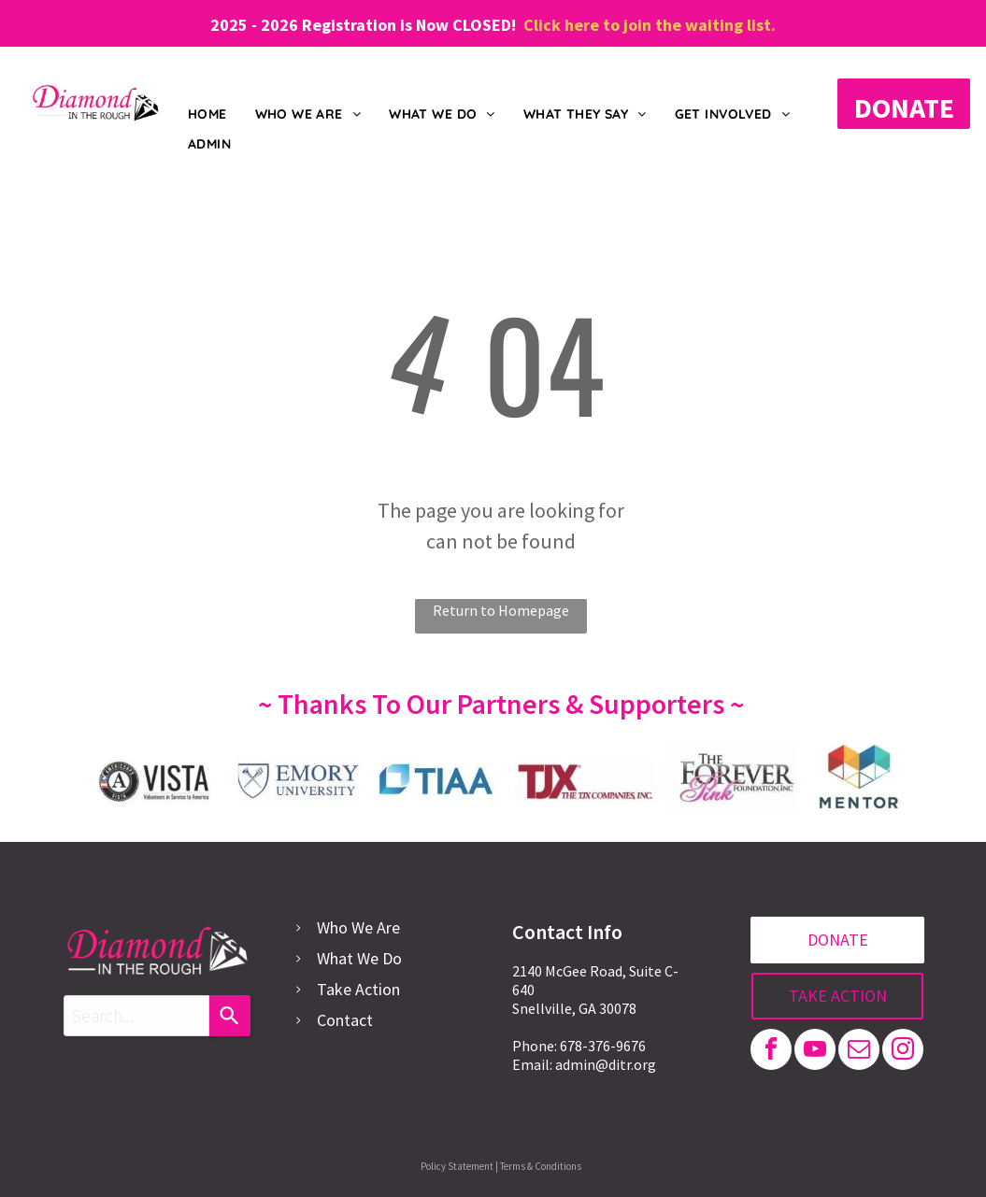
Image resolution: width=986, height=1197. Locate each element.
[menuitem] (207, 115)
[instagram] (902, 1052)
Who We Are (358, 927)
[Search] (229, 1015)
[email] (858, 1052)
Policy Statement (457, 1166)
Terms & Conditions (540, 1166)
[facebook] (771, 1052)
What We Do (359, 958)
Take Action (358, 989)
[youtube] (815, 1052)
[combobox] (136, 1015)
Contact (345, 1020)
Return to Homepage (501, 610)
